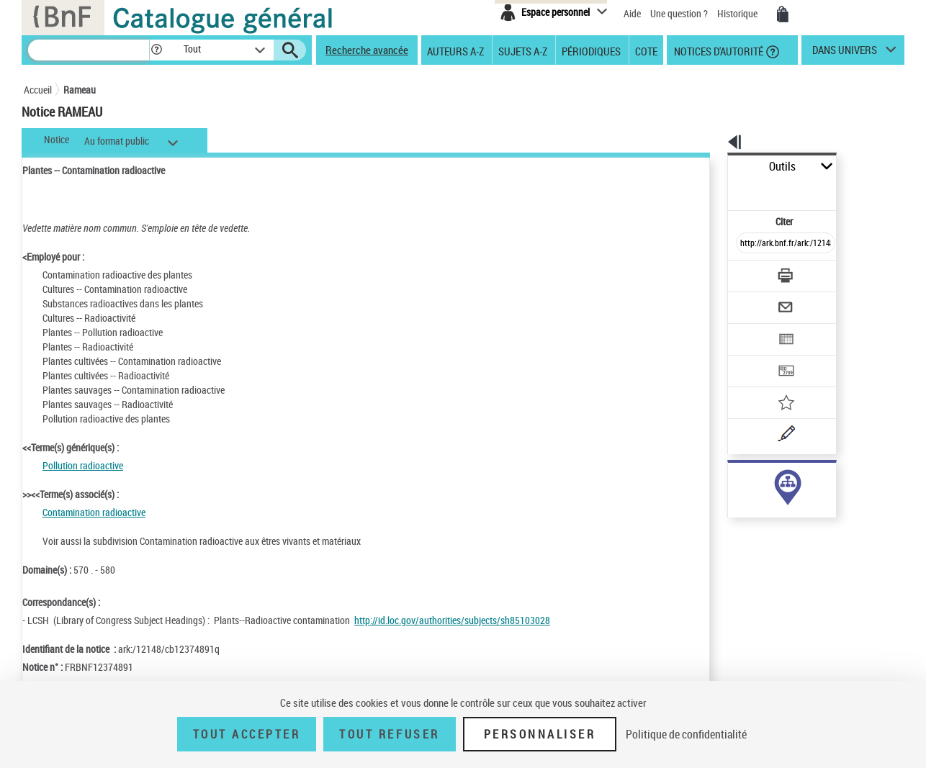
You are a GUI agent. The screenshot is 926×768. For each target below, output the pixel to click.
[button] (156, 50)
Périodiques (591, 50)
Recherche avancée (366, 49)
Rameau (79, 89)
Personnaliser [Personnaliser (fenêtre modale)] (540, 734)
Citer (722, 189)
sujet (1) (729, 480)
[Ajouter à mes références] (754, 356)
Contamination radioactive (93, 512)
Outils (711, 166)
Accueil (38, 89)
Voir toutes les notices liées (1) (765, 510)
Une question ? (679, 13)
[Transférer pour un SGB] (751, 328)
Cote (646, 50)
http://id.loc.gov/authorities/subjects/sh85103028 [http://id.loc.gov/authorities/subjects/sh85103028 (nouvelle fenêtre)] (452, 620)
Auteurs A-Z (455, 50)
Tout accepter (247, 734)
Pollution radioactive (82, 465)
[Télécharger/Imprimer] (747, 244)
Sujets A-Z (522, 50)
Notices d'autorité (717, 50)
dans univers (844, 53)
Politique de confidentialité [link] (686, 734)
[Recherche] (88, 50)
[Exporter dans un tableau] (755, 300)
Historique (738, 13)
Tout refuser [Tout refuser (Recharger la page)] (389, 734)
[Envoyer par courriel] (745, 272)
